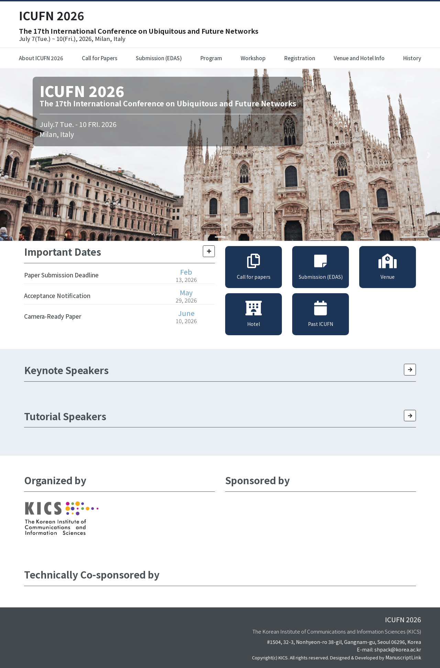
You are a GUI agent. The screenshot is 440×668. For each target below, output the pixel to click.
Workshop (253, 58)
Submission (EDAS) (159, 58)
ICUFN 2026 (51, 15)
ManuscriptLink (403, 657)
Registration (299, 58)
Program (211, 58)
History (412, 58)
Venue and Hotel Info (359, 58)
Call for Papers (99, 58)
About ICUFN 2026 (41, 58)
